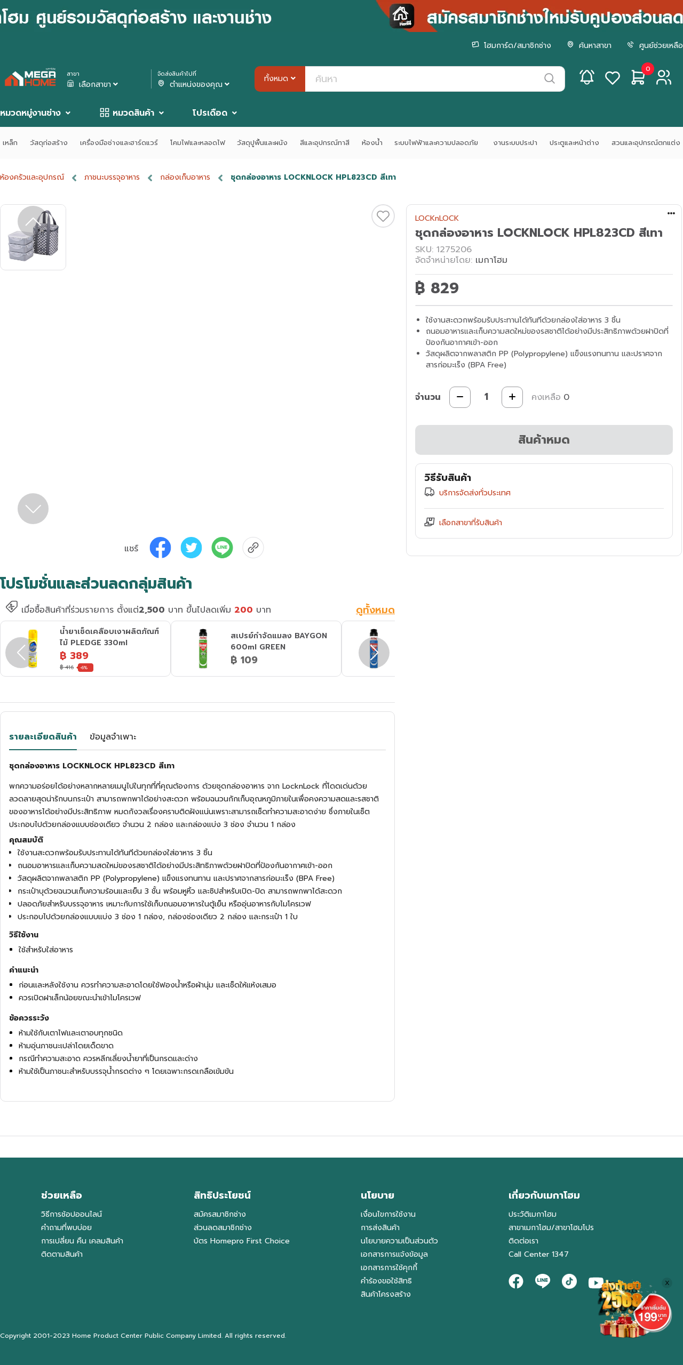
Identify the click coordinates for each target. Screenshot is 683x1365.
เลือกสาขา (93, 84)
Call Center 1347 (539, 1254)
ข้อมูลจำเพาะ (113, 736)
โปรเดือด (210, 113)
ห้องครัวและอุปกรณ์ (32, 177)
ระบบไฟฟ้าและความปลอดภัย (437, 143)
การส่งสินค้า (380, 1227)
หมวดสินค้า (133, 113)
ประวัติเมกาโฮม (533, 1214)
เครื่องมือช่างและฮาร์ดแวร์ (119, 143)
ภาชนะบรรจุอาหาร (112, 177)
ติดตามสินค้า (62, 1254)
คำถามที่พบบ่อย (66, 1227)
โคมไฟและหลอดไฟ (197, 143)
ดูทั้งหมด (375, 610)
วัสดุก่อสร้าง (49, 143)
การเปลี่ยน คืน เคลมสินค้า (82, 1241)
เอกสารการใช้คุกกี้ (389, 1267)
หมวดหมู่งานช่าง (30, 113)
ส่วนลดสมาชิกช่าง (223, 1227)
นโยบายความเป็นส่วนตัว (399, 1241)
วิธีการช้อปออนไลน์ (71, 1214)
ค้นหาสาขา (589, 45)
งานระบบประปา (515, 143)
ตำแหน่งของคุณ (194, 84)
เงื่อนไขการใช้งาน (388, 1214)
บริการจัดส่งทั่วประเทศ (475, 493)
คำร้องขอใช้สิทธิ (386, 1281)
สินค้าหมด (544, 439)
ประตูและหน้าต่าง (574, 143)
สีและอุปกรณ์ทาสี (325, 143)
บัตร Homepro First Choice (242, 1241)
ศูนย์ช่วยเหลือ (655, 45)
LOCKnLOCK (437, 218)
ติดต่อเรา (523, 1241)
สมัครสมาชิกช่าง (220, 1214)
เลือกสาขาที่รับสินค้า (470, 522)
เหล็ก (10, 143)
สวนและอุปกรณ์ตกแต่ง (645, 143)
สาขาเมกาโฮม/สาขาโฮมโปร (551, 1227)
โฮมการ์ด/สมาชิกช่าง (511, 45)
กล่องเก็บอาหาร (185, 177)
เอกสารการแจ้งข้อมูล (394, 1254)
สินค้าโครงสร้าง (386, 1294)
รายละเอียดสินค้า (43, 736)
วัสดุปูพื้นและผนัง (262, 143)
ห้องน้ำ (372, 143)
